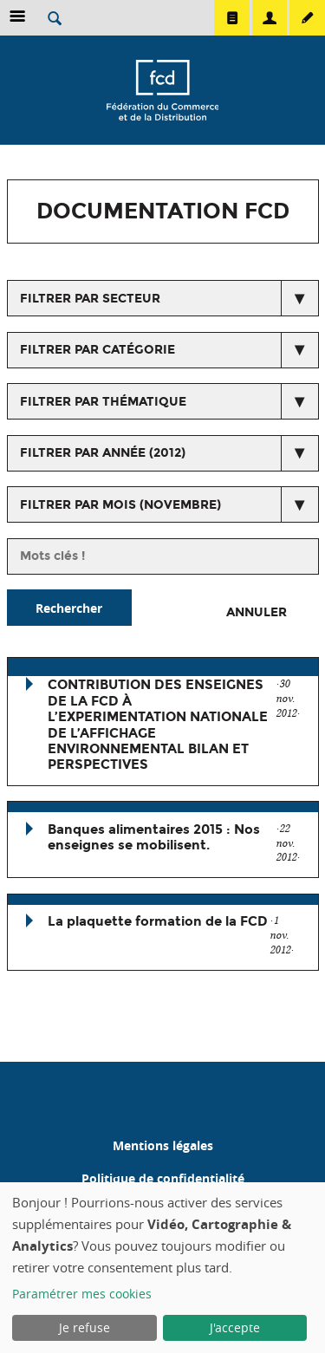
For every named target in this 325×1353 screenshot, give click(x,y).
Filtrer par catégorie (97, 349)
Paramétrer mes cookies (82, 1293)
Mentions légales (163, 1145)
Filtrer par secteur (90, 298)
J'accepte (235, 1327)
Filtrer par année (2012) (102, 453)
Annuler (256, 612)
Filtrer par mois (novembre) (120, 505)
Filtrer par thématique (103, 401)
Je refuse (84, 1327)
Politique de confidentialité (162, 1178)
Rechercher (69, 608)
